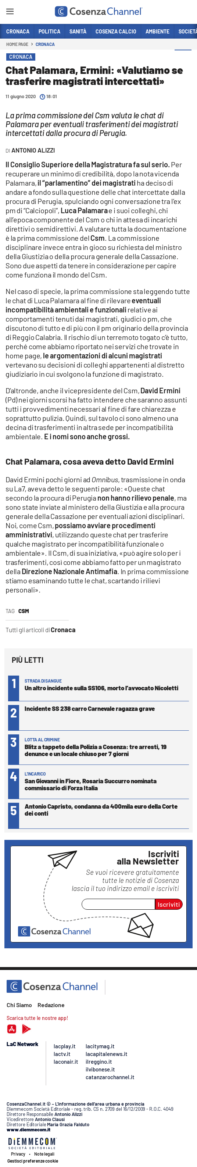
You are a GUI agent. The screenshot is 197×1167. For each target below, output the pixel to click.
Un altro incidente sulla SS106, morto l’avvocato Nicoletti (101, 687)
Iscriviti (169, 904)
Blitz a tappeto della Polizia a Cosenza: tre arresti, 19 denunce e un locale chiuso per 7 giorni (95, 750)
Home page (17, 44)
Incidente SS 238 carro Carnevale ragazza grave (90, 708)
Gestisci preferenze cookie (32, 1160)
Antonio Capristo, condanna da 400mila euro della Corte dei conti (101, 809)
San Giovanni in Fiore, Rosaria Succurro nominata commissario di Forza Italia (91, 784)
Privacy (18, 1153)
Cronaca (45, 44)
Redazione (51, 1004)
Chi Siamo (19, 1004)
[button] (183, 58)
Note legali (44, 1153)
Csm (23, 611)
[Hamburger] (10, 12)
